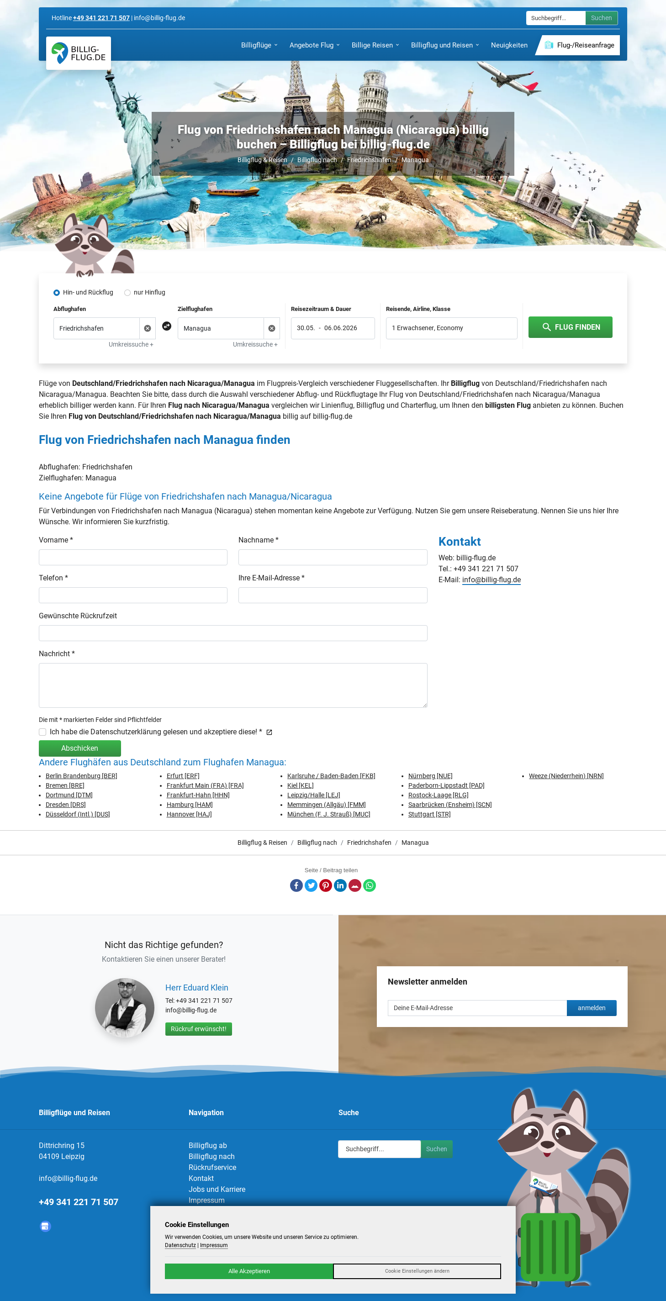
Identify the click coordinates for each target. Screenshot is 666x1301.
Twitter (311, 885)
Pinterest (325, 885)
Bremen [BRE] (65, 785)
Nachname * (258, 540)
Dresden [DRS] (66, 804)
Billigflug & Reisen (262, 159)
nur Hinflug (149, 292)
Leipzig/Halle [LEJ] (313, 795)
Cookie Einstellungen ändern (417, 1271)
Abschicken (79, 748)
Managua (415, 159)
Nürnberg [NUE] (430, 776)
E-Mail (355, 885)
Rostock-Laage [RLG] (438, 795)
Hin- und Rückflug (88, 292)
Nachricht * (57, 653)
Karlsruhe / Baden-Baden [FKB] (331, 776)
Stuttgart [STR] (429, 814)
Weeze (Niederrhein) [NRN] (566, 776)
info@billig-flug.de (491, 579)
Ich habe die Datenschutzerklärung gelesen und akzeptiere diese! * (161, 731)
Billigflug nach (317, 159)
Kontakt (201, 1178)
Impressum (207, 1200)
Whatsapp (369, 885)
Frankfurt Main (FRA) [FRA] (205, 785)
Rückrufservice (212, 1167)
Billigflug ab (208, 1145)
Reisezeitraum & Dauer (321, 308)
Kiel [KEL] (300, 785)
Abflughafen (69, 308)
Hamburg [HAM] (190, 804)
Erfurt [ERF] (183, 776)
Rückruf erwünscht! (199, 1028)
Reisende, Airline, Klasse (418, 308)
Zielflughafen (195, 308)
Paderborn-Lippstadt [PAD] (446, 785)
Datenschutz (180, 1245)
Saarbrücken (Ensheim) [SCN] (450, 804)
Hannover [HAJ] (189, 814)
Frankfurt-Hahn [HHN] (198, 795)
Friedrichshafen (369, 159)
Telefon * (53, 578)
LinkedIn (340, 885)
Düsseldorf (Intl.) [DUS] (78, 814)
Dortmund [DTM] (69, 795)
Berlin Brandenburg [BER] (81, 776)
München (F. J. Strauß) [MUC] (328, 814)
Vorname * (56, 540)
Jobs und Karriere (217, 1189)
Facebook (296, 885)
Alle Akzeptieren (249, 1271)
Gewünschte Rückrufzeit (78, 615)
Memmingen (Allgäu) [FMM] (326, 804)
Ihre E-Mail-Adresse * (271, 578)
